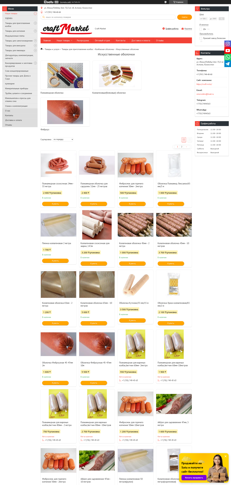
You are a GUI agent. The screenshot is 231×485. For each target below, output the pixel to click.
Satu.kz (128, 479)
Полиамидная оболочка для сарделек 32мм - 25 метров (94, 148)
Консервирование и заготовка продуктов (18, 64)
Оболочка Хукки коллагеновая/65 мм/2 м (174, 267)
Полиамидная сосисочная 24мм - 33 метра (58, 148)
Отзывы (8, 124)
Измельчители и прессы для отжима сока (17, 99)
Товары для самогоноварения (19, 40)
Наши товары (11, 13)
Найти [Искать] (184, 17)
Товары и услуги (52, 49)
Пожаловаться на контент (121, 482)
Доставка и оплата (13, 120)
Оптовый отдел (102, 40)
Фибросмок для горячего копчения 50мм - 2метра (131, 148)
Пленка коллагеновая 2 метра (56, 206)
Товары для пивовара (15, 50)
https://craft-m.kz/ (204, 84)
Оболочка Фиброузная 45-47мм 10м (96, 327)
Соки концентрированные (16, 71)
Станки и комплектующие (16, 106)
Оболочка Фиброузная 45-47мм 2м (57, 327)
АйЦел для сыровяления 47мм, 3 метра (173, 387)
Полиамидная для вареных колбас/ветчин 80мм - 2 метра (56, 387)
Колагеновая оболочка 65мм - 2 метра (57, 267)
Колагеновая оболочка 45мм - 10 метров (173, 208)
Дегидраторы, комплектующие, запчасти (19, 57)
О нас (7, 110)
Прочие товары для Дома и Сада (17, 77)
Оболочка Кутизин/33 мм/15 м (133, 266)
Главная (47, 40)
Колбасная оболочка (104, 49)
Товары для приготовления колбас (17, 24)
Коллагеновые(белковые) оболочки (95, 92)
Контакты (9, 115)
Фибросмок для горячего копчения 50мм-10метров (131, 387)
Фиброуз (122, 92)
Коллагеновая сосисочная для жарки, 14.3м (95, 208)
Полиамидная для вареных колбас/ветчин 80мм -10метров (96, 387)
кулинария (9, 83)
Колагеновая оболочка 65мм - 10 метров (96, 267)
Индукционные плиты (14, 35)
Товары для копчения (15, 31)
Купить (55, 167)
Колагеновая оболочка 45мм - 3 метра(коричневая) (173, 443)
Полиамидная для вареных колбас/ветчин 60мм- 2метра (133, 327)
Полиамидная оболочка (52, 92)
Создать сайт (65, 2)
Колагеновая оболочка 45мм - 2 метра (134, 208)
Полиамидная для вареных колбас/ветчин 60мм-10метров (173, 327)
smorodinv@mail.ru (205, 94)
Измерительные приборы (16, 88)
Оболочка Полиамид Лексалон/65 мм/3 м (174, 148)
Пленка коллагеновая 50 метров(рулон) (131, 443)
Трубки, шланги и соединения (18, 93)
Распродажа (83, 40)
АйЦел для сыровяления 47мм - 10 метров (96, 443)
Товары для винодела (15, 45)
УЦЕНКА (8, 18)
